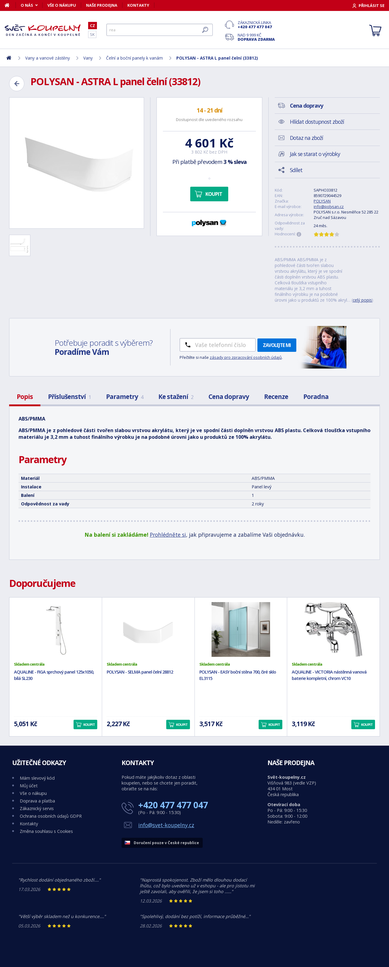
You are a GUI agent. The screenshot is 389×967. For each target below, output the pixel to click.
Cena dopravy (228, 396)
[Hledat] (159, 30)
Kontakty (138, 5)
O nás (27, 5)
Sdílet (296, 170)
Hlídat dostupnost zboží (317, 121)
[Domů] (10, 5)
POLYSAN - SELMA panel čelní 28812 (140, 672)
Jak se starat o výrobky (315, 154)
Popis (25, 396)
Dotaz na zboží (306, 137)
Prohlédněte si (168, 534)
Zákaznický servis (37, 808)
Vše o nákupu (61, 5)
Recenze (276, 396)
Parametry (124, 396)
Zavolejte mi (277, 345)
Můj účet (29, 786)
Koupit (213, 194)
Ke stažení (175, 396)
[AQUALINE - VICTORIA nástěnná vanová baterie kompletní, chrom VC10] (333, 629)
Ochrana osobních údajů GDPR (51, 816)
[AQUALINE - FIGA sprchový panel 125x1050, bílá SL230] (55, 629)
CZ (92, 25)
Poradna (316, 396)
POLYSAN (322, 201)
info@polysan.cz (329, 206)
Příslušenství (69, 396)
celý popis (362, 300)
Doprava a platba (37, 801)
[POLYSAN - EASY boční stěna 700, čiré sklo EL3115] (241, 629)
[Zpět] (16, 83)
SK (92, 34)
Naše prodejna (101, 5)
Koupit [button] (89, 724)
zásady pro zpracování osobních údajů (246, 357)
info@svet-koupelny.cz (166, 825)
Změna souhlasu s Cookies (46, 831)
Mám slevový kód (37, 778)
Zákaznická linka (256, 24)
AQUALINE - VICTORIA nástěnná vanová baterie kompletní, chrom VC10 (329, 675)
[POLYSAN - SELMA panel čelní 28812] (148, 629)
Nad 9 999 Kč (256, 37)
